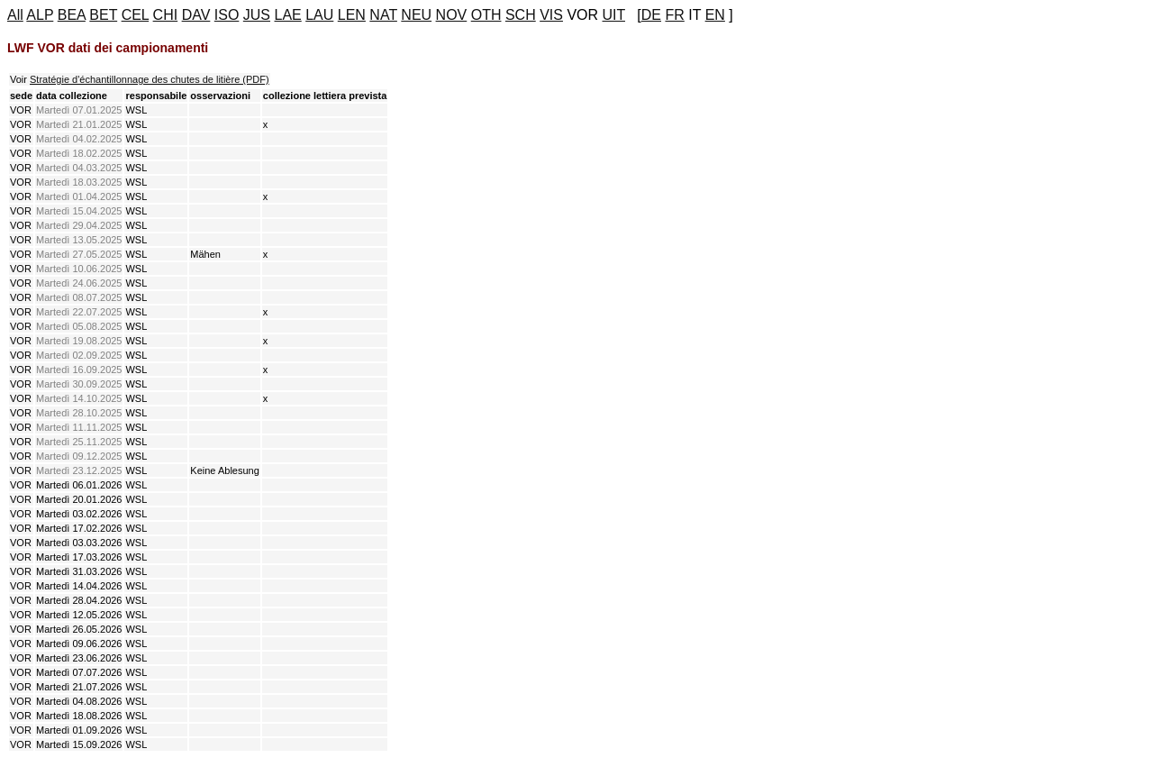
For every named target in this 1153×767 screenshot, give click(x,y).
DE (651, 15)
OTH (486, 15)
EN (715, 15)
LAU (319, 15)
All (15, 15)
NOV (452, 15)
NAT (383, 15)
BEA (72, 15)
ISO (227, 15)
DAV (196, 15)
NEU (416, 15)
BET (103, 15)
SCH (520, 15)
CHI (165, 15)
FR (674, 15)
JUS (256, 15)
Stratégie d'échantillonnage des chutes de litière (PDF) (149, 79)
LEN (352, 15)
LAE (288, 15)
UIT (614, 15)
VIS (551, 15)
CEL (136, 15)
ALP (39, 15)
